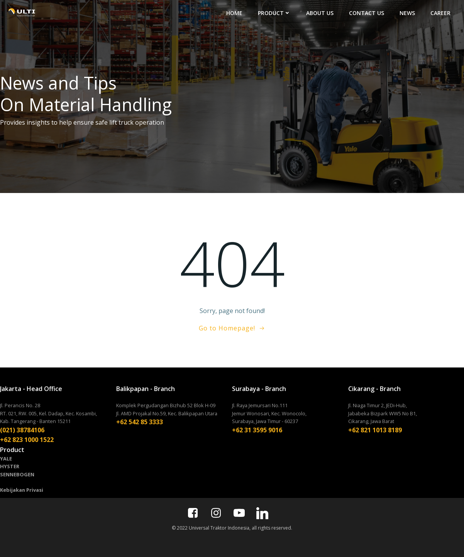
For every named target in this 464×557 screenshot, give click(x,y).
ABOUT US (320, 13)
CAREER (440, 13)
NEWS (407, 13)
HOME (234, 13)
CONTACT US (366, 13)
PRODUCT (274, 13)
